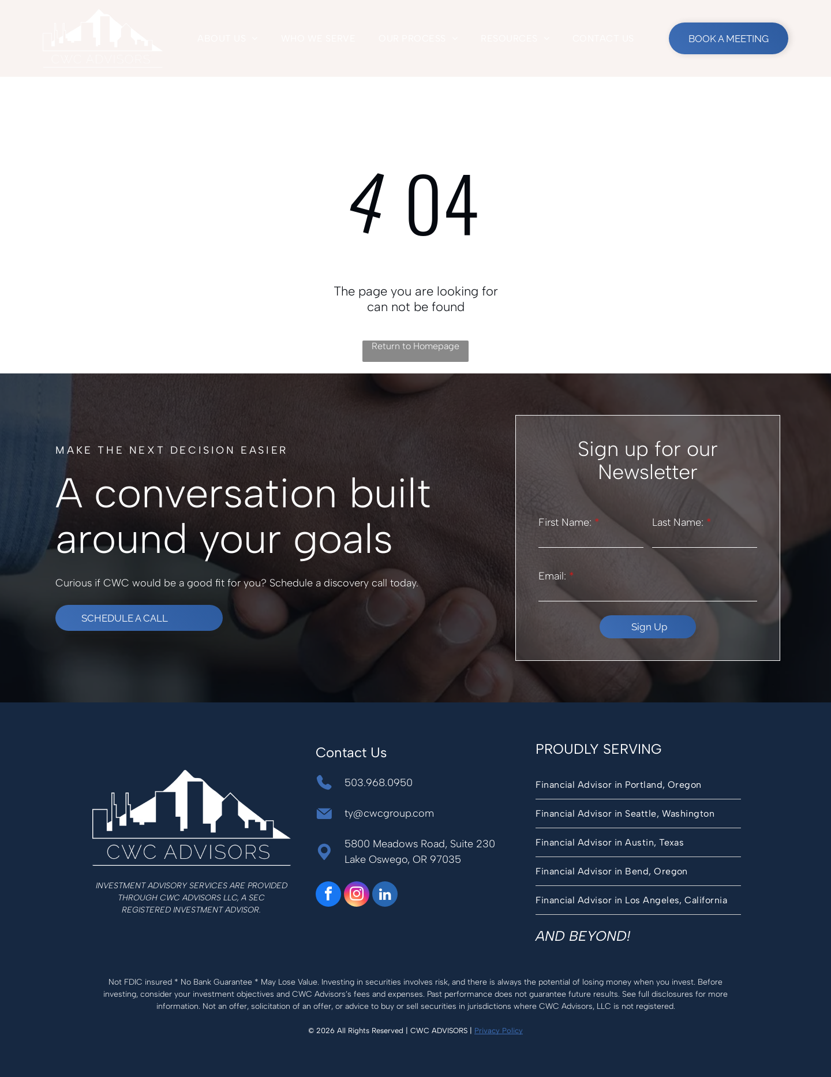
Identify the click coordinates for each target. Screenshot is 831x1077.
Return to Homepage (415, 346)
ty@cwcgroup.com (389, 813)
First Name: (565, 522)
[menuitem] (227, 38)
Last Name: (677, 522)
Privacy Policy (498, 1030)
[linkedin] (385, 895)
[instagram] (356, 895)
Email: (552, 576)
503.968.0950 (379, 782)
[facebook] (328, 895)
